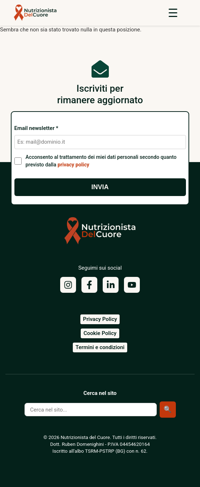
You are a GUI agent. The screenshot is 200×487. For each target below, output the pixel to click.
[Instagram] (68, 285)
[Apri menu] (173, 12)
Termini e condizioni (99, 347)
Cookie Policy (100, 333)
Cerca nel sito (99, 393)
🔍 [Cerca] (168, 409)
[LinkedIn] (111, 285)
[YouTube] (132, 285)
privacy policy (73, 165)
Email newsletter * (36, 128)
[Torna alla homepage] (100, 233)
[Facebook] (89, 285)
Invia (99, 187)
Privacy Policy (100, 319)
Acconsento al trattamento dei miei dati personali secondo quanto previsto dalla (101, 161)
